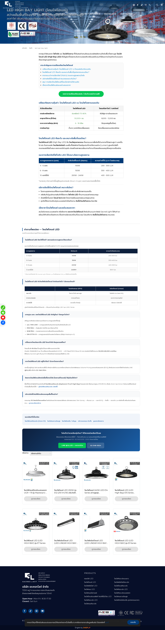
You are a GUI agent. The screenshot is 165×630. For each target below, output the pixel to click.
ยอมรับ (133, 622)
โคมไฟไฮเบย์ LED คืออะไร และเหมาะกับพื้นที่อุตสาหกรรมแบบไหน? (65, 72)
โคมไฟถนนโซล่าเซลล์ (90, 593)
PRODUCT (60, 14)
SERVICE (73, 14)
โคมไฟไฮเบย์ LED (90, 582)
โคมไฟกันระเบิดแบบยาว (121, 579)
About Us (47, 14)
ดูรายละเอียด (35, 499)
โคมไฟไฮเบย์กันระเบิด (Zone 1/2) (35, 421)
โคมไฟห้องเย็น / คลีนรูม (69, 421)
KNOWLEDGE (110, 14)
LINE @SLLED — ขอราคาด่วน (72, 445)
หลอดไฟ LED (88, 579)
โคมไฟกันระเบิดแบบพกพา (122, 593)
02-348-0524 (95, 445)
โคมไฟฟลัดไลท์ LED (90, 586)
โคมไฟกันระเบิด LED (91, 600)
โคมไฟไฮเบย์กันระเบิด (121, 586)
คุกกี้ (107, 622)
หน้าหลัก (24, 48)
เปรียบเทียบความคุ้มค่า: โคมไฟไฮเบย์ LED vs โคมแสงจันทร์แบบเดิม (66, 69)
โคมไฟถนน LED (89, 589)
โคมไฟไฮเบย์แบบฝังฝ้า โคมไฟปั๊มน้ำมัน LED (98, 596)
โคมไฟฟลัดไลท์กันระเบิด (121, 582)
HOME (35, 14)
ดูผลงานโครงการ (98, 421)
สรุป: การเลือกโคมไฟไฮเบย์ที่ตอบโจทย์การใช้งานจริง (60, 82)
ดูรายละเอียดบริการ (35, 403)
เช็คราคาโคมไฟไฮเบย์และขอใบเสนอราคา (56, 85)
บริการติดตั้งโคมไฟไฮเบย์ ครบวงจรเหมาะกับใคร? (59, 79)
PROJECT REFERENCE (90, 14)
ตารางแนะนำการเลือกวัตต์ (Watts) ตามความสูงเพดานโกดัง (63, 75)
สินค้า (30, 48)
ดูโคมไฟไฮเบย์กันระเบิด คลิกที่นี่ (48, 386)
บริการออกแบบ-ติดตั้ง (85, 421)
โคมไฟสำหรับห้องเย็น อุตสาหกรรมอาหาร (126, 600)
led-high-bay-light (41, 48)
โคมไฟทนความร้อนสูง (53, 421)
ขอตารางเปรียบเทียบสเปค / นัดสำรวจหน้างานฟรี (81, 94)
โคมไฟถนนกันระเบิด (90, 604)
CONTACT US (126, 14)
